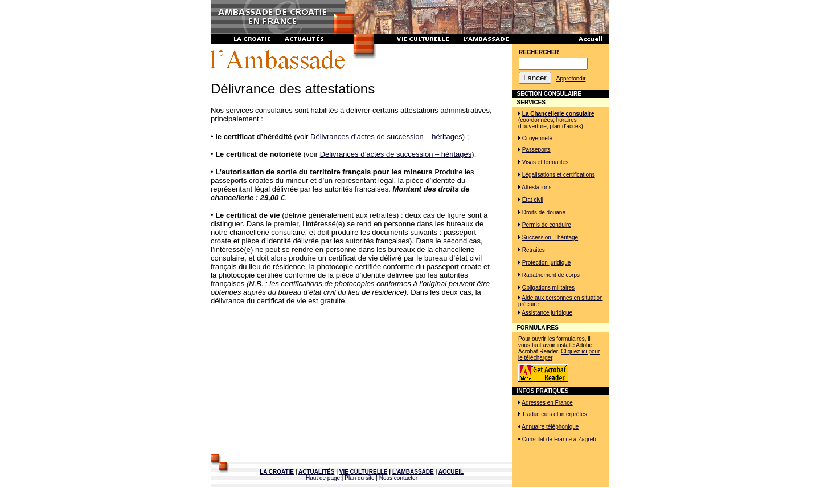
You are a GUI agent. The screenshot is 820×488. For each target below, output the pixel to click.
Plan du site (359, 478)
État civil (532, 200)
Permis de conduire (546, 225)
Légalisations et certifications (558, 175)
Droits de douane (543, 212)
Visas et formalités (545, 162)
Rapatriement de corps (551, 275)
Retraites (533, 250)
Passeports (536, 150)
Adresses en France (547, 403)
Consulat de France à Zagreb (559, 439)
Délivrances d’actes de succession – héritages (386, 136)
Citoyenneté (537, 138)
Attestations (536, 187)
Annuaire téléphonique (550, 427)
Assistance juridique (547, 313)
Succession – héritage (550, 237)
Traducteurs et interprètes (554, 414)
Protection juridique (546, 262)
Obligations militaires (548, 287)
